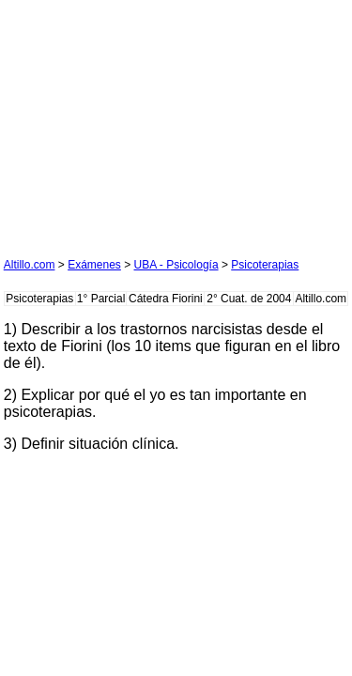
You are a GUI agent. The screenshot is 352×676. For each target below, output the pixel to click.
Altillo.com (29, 264)
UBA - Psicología (176, 264)
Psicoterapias (264, 264)
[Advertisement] (144, 121)
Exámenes (94, 264)
